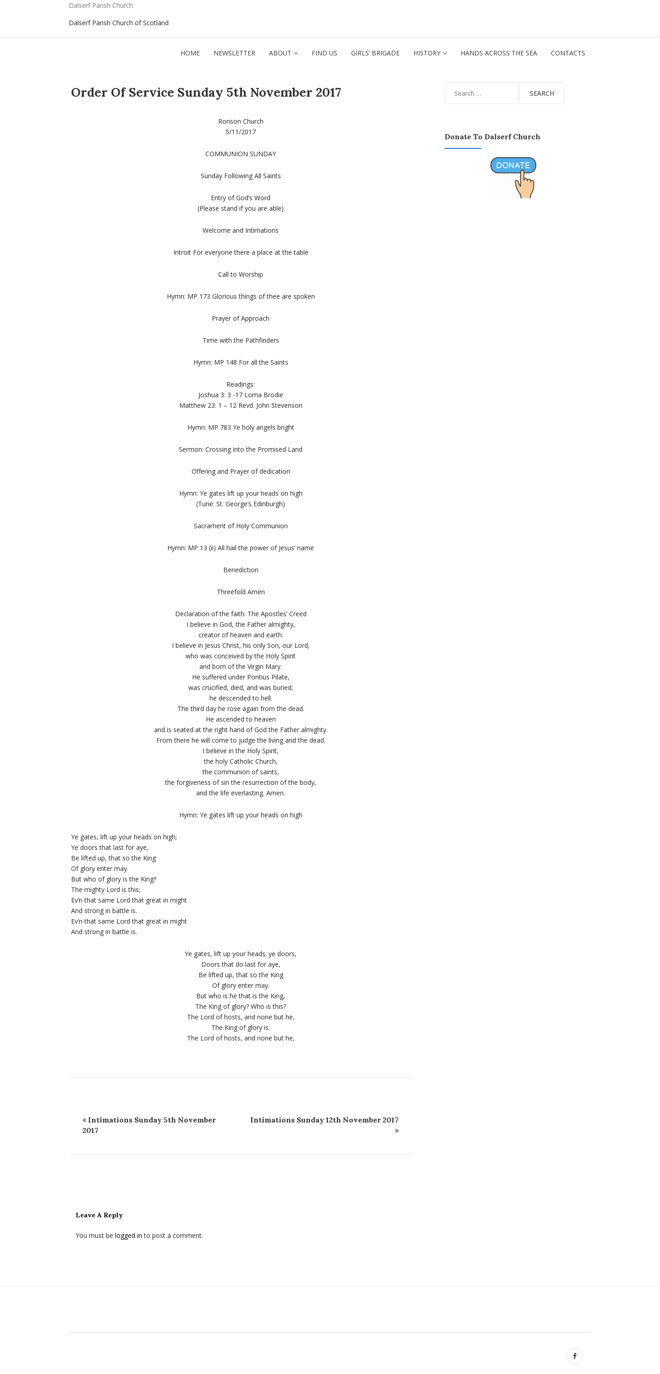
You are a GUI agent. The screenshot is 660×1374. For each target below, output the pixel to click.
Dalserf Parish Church (101, 5)
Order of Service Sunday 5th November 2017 (206, 92)
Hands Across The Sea (499, 53)
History (426, 53)
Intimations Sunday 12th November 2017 (324, 1119)
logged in (128, 1235)
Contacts (568, 53)
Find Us (324, 53)
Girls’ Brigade (375, 53)
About (280, 53)
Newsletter (234, 53)
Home (190, 53)
